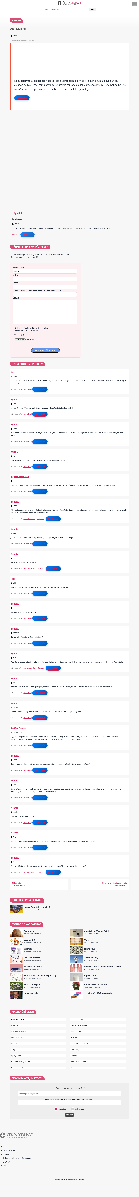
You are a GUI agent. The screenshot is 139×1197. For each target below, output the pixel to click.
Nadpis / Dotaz (19, 267)
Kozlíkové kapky (32, 984)
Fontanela (29, 931)
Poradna (14, 1025)
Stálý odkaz (15, 235)
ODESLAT (69, 1115)
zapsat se (62, 1109)
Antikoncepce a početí (80, 1043)
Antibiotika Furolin (33, 966)
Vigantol (15, 399)
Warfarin (88, 940)
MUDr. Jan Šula (31, 993)
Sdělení (16, 298)
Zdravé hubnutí (77, 1019)
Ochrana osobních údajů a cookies (17, 1158)
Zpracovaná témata (79, 1062)
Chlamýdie (16, 883)
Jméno (15, 275)
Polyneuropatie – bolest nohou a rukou (102, 966)
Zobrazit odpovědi (29, 519)
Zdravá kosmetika (18, 1031)
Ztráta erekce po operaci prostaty (40, 975)
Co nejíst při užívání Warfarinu (98, 993)
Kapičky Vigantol (19, 728)
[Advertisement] (70, 58)
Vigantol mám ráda (20, 476)
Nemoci (14, 1043)
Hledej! (92, 9)
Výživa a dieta (76, 1031)
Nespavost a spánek (79, 1025)
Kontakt (74, 1068)
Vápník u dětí (90, 975)
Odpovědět (22, 98)
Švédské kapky (91, 957)
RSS (4, 1165)
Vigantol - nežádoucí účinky (97, 931)
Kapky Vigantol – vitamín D (37, 907)
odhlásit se (79, 1109)
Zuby (13, 1049)
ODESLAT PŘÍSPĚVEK (45, 350)
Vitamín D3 (29, 940)
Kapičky (14, 451)
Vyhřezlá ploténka (33, 957)
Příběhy (74, 1056)
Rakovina (74, 1037)
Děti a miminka (17, 1037)
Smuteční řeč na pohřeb (95, 984)
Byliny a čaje (16, 1056)
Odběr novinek (9, 1150)
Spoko (14, 578)
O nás (5, 1146)
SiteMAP (6, 1162)
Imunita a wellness (18, 1068)
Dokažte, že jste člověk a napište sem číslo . (37, 290)
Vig (12, 372)
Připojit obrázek (20, 335)
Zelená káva (89, 949)
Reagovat (27, 234)
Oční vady (75, 1049)
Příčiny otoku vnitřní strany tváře (113, 883)
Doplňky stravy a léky (20, 1062)
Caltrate (28, 949)
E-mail (15, 283)
